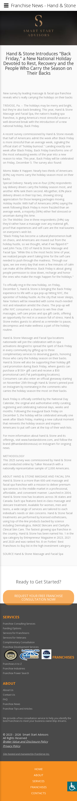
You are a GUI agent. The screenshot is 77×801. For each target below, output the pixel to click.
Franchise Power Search (16, 673)
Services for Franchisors (16, 633)
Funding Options (12, 628)
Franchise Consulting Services (19, 623)
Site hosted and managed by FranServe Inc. (26, 754)
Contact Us (9, 694)
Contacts (38, 793)
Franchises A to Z (12, 664)
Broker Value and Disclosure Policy (25, 741)
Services (38, 781)
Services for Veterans (14, 637)
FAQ (5, 699)
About (38, 775)
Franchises (38, 787)
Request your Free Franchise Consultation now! (38, 603)
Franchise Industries (14, 668)
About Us (8, 690)
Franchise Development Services (20, 647)
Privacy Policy (11, 746)
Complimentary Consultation (19, 642)
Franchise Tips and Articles (17, 708)
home (38, 769)
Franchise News (11, 704)
